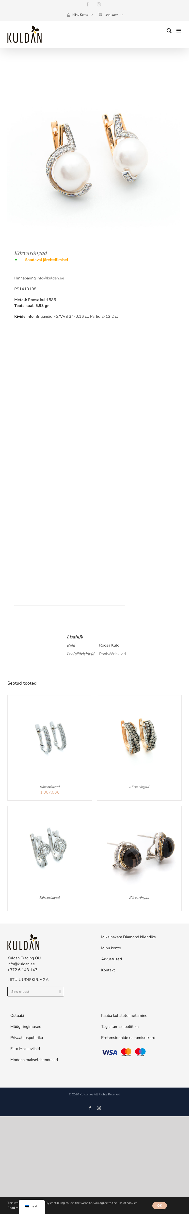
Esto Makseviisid (25, 1048)
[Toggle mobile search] (169, 30)
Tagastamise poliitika (120, 1026)
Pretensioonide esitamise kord (128, 1037)
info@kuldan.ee (50, 278)
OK (159, 1205)
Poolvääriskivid (112, 654)
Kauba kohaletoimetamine (124, 1015)
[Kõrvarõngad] (50, 698)
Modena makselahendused (34, 1059)
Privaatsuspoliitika (26, 1037)
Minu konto (111, 948)
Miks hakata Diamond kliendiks (128, 937)
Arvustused (111, 959)
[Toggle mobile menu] (179, 30)
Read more (15, 1208)
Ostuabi (17, 1015)
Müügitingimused (25, 1026)
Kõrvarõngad (50, 787)
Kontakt (108, 970)
